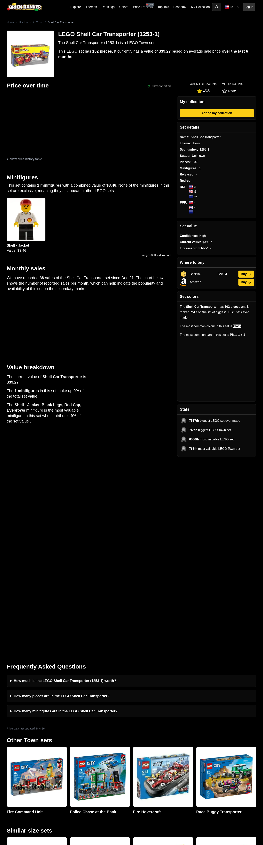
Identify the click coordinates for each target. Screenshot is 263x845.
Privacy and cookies (83, 767)
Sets (198, 742)
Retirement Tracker (145, 736)
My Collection (200, 7)
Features (76, 761)
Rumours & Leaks (82, 755)
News (73, 736)
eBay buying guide (145, 742)
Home (10, 22)
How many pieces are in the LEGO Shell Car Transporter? (62, 500)
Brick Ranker (19, 729)
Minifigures (202, 748)
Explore (75, 7)
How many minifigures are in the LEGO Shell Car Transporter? (66, 515)
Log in (249, 7)
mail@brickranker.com (22, 744)
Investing (76, 742)
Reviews (75, 748)
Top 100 (163, 7)
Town (39, 22)
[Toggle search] (216, 7)
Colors (123, 7)
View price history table (26, 159)
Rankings (108, 7)
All (197, 736)
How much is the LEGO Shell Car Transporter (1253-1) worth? (65, 485)
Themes (91, 7)
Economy (179, 7)
